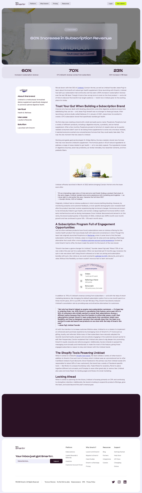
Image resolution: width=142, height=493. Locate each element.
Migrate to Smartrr (92, 455)
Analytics (69, 461)
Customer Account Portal (74, 465)
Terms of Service (50, 482)
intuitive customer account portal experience (97, 240)
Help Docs (117, 455)
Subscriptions (70, 452)
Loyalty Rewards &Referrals (72, 456)
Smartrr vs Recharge (92, 463)
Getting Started (119, 452)
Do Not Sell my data (63, 482)
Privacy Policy (90, 482)
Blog (104, 452)
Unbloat (80, 88)
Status (116, 466)
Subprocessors (76, 482)
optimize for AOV (101, 256)
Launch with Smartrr (92, 452)
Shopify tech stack (83, 356)
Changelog (117, 463)
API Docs (117, 459)
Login (110, 3)
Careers (105, 463)
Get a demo (121, 3)
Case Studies (90, 459)
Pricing (55, 3)
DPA (83, 482)
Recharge (91, 235)
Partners (105, 455)
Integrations (107, 459)
